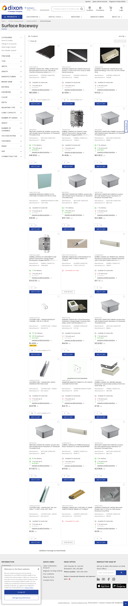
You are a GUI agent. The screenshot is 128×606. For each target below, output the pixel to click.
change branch (44, 10)
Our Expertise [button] (32, 17)
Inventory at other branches (41, 90)
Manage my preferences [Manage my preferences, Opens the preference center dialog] (21, 598)
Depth (4, 102)
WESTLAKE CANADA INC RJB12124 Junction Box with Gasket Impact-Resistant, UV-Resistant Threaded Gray (109, 195)
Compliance (6, 566)
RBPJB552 (65, 192)
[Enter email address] (106, 572)
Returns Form (48, 577)
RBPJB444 (98, 318)
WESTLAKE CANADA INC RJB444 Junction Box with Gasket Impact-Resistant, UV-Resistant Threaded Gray (110, 321)
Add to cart (35, 104)
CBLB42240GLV (34, 506)
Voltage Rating (9, 136)
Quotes (88, 1)
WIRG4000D (66, 67)
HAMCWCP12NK (34, 192)
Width (4, 66)
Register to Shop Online (117, 1)
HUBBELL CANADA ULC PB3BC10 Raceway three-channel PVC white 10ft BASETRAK (76, 445)
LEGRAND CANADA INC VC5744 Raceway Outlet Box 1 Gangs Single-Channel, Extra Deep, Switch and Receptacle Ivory (76, 321)
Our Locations (48, 574)
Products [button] (12, 17)
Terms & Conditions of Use (79, 603)
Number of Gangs (10, 118)
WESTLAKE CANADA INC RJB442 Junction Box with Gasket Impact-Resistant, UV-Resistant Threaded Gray (44, 446)
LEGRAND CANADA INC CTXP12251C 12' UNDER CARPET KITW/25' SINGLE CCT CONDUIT (77, 508)
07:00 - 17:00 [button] (31, 10)
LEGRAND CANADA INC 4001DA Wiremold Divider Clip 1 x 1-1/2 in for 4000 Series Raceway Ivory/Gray (108, 509)
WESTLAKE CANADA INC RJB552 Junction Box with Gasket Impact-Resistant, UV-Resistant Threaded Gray (77, 195)
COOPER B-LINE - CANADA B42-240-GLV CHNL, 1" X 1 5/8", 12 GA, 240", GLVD (43, 508)
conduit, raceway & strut (15, 21)
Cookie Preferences (64, 602)
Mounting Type (8, 107)
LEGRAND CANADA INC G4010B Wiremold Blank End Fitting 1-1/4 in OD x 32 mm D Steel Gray (110, 70)
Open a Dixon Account (100, 1)
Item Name (6, 56)
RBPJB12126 (99, 443)
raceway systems (31, 21)
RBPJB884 (98, 130)
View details (68, 292)
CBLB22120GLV (34, 380)
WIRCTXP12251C (67, 506)
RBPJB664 (32, 130)
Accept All (21, 592)
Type (4, 61)
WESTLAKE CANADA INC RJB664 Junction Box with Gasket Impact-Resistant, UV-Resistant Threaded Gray (44, 133)
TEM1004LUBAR (34, 255)
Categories (7, 37)
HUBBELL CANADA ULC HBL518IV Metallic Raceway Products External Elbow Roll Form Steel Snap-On (110, 383)
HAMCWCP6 (66, 380)
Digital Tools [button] (55, 17)
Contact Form (48, 580)
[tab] (12, 37)
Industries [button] (75, 17)
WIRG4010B (99, 67)
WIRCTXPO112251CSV (69, 255)
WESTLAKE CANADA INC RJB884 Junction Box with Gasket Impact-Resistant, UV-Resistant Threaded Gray (110, 133)
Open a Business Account (49, 567)
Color (4, 97)
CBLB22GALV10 (34, 318)
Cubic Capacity (9, 113)
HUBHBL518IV (99, 380)
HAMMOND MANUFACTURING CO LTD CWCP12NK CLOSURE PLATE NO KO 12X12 (42, 195)
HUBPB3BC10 (66, 443)
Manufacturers (97, 17)
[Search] (68, 9)
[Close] (38, 569)
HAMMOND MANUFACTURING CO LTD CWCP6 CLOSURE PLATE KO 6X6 (77, 383)
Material (5, 87)
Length (5, 71)
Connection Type (9, 156)
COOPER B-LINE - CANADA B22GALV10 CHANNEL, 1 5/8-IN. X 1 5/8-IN (42, 320)
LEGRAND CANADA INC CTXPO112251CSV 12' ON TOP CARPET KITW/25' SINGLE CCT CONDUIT (76, 258)
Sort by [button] (121, 36)
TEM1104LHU (66, 130)
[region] (21, 585)
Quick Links (48, 562)
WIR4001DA (99, 506)
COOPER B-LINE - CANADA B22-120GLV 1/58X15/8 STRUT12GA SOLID (42, 383)
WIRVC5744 (66, 318)
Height (5, 123)
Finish (4, 146)
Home (3, 21)
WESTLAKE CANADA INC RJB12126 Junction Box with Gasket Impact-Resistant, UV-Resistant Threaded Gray (109, 446)
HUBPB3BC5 (99, 255)
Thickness (6, 141)
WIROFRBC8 (33, 67)
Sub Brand (6, 92)
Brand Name (7, 82)
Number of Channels (6, 129)
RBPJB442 (32, 443)
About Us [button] (116, 17)
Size (3, 151)
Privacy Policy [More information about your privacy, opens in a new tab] (29, 588)
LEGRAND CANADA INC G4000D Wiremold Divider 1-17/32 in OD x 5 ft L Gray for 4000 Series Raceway (76, 70)
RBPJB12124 (99, 192)
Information (8, 562)
